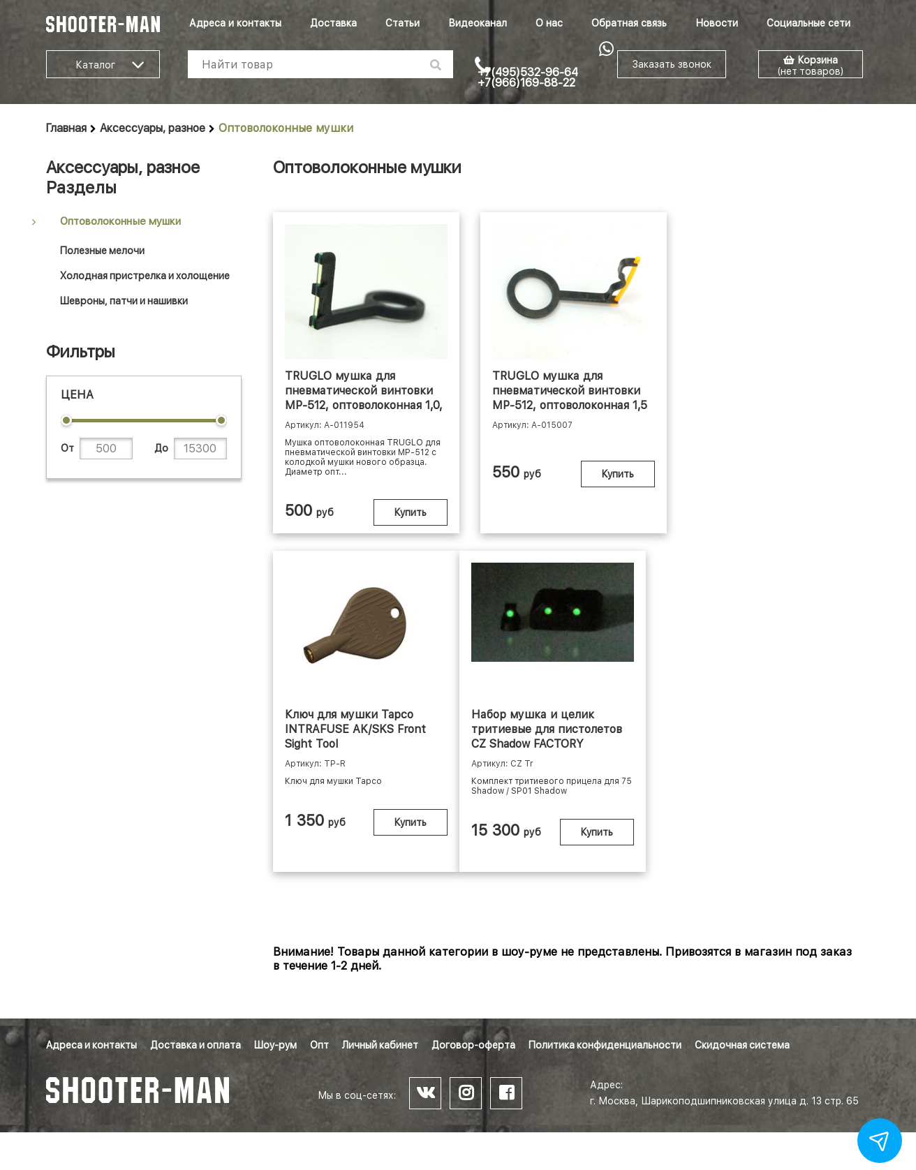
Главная (66, 128)
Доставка (333, 23)
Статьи (402, 23)
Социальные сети (808, 23)
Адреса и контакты (235, 23)
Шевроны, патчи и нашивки (124, 300)
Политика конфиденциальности (605, 1045)
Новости (716, 23)
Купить (406, 512)
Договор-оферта (473, 1045)
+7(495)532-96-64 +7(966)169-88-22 (528, 77)
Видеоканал (477, 23)
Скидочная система (742, 1045)
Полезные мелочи (102, 250)
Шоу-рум (275, 1045)
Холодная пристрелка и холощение (145, 275)
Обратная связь (629, 23)
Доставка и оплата (195, 1045)
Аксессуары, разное (152, 128)
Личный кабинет (380, 1045)
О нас (549, 23)
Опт (319, 1045)
